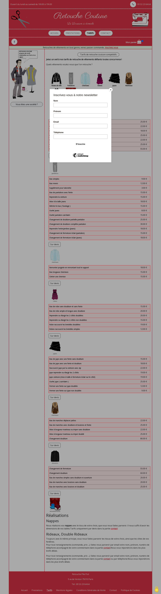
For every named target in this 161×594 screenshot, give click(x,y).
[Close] (111, 90)
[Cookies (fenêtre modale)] (156, 589)
